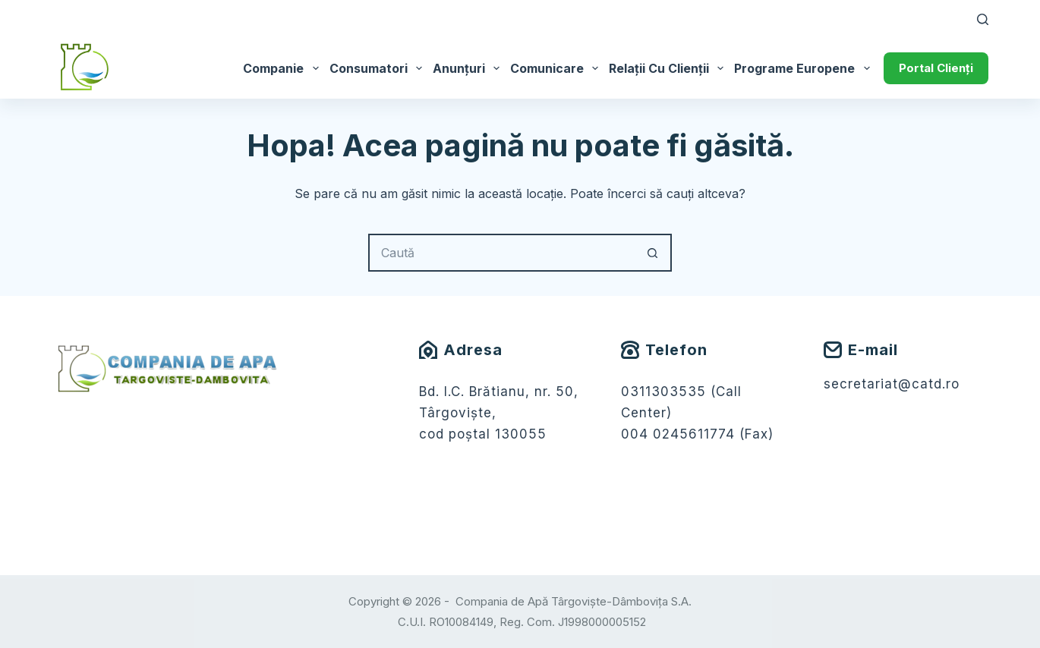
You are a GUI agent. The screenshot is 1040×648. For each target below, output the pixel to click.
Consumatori (378, 68)
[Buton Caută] (653, 253)
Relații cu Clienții (669, 68)
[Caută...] (501, 253)
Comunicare (557, 68)
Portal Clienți (936, 68)
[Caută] (982, 19)
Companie (283, 68)
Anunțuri (469, 68)
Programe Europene (804, 68)
